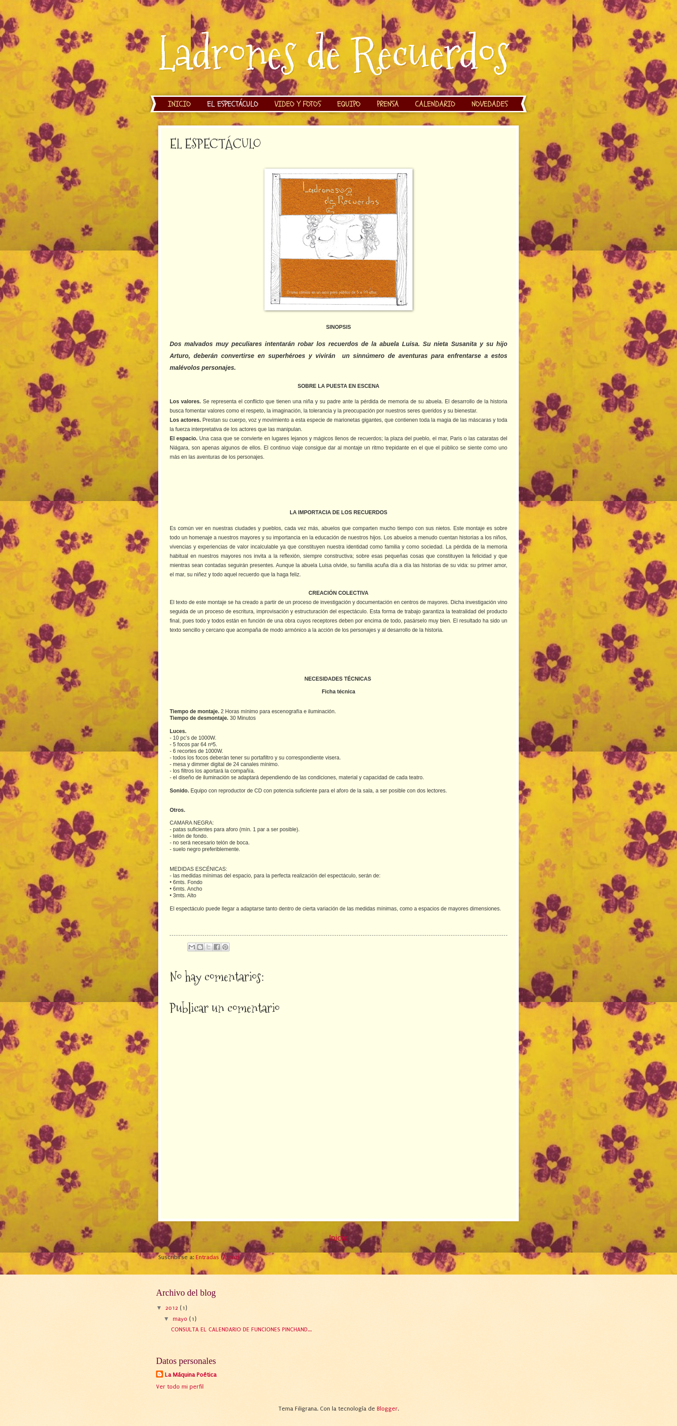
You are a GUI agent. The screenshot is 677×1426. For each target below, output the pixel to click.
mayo (181, 1318)
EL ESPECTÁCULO (232, 104)
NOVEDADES (490, 104)
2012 (172, 1307)
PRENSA (388, 104)
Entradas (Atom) (217, 1257)
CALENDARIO (435, 104)
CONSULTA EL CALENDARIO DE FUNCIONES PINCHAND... (241, 1329)
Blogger (387, 1408)
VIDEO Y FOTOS (298, 104)
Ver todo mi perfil (180, 1386)
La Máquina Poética (190, 1374)
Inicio (338, 1238)
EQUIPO (349, 104)
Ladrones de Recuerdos (333, 54)
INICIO (179, 104)
